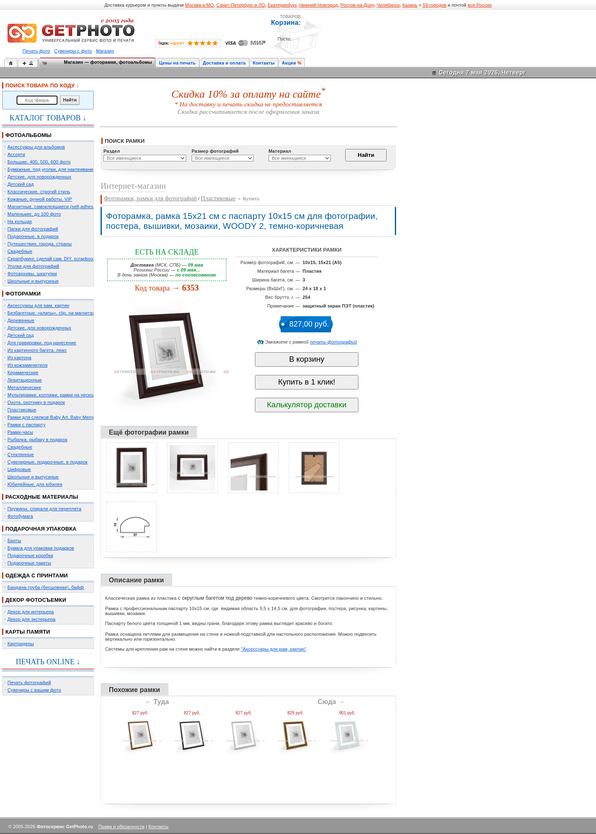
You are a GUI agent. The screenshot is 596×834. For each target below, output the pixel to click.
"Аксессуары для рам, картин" (274, 649)
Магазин (105, 50)
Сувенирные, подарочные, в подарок (47, 461)
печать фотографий (333, 341)
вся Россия (480, 4)
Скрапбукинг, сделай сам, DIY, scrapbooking (54, 258)
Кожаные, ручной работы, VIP (39, 199)
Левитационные (24, 379)
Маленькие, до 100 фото (34, 214)
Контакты (264, 62)
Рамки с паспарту (26, 424)
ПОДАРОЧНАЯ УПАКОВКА (41, 529)
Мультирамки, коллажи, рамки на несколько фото (61, 394)
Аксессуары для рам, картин (38, 305)
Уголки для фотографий (33, 266)
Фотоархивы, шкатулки (32, 273)
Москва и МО (199, 4)
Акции (289, 62)
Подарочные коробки (30, 555)
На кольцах (19, 221)
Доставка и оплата (224, 62)
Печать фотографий (29, 682)
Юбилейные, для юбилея (34, 484)
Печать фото (36, 50)
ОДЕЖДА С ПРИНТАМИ (36, 575)
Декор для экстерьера (31, 619)
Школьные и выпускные (33, 281)
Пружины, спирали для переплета (44, 508)
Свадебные (19, 251)
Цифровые (19, 469)
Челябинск (388, 4)
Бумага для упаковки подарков (40, 548)
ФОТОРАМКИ (23, 294)
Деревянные (20, 320)
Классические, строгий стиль (38, 191)
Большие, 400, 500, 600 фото (39, 161)
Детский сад (20, 184)
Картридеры (20, 643)
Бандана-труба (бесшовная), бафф (45, 587)
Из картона (19, 357)
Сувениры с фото (73, 50)
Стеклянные (20, 454)
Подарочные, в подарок (33, 236)
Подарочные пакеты (29, 562)
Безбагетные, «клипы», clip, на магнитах (51, 312)
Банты (14, 540)
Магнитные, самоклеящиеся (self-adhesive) (54, 206)
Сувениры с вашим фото (34, 689)
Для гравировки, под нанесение (41, 342)
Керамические (22, 372)
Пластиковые (21, 409)
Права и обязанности (121, 826)
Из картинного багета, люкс (37, 350)
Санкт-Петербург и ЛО (240, 4)
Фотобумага (20, 516)
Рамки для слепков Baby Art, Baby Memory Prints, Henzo (68, 417)
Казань (409, 4)
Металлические (24, 387)
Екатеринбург (282, 4)
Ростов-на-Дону (357, 4)
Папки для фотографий (32, 228)
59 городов (434, 4)
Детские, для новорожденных (39, 176)
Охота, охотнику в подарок (36, 402)
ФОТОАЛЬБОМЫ (28, 135)
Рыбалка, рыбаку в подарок (37, 439)
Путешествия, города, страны (39, 243)
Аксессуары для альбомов (36, 146)
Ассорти (16, 154)
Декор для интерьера (30, 611)
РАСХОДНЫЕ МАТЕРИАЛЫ (41, 497)
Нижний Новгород (318, 4)
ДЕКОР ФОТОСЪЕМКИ (35, 600)
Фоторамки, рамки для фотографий (150, 198)
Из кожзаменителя (27, 365)
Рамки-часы (20, 432)
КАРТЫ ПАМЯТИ (27, 632)
